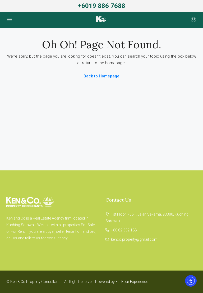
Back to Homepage (101, 76)
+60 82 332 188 (124, 230)
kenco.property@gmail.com (134, 239)
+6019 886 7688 (101, 6)
